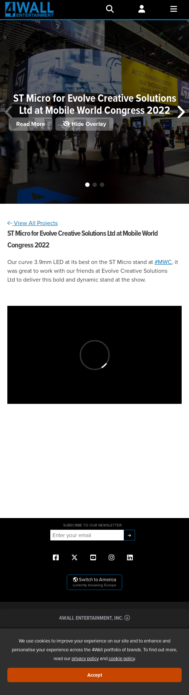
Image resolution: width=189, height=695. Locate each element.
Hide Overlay (84, 124)
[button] (87, 184)
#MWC (163, 262)
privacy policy (85, 658)
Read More (30, 124)
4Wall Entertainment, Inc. (94, 618)
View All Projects (32, 223)
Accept (94, 675)
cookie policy (122, 658)
